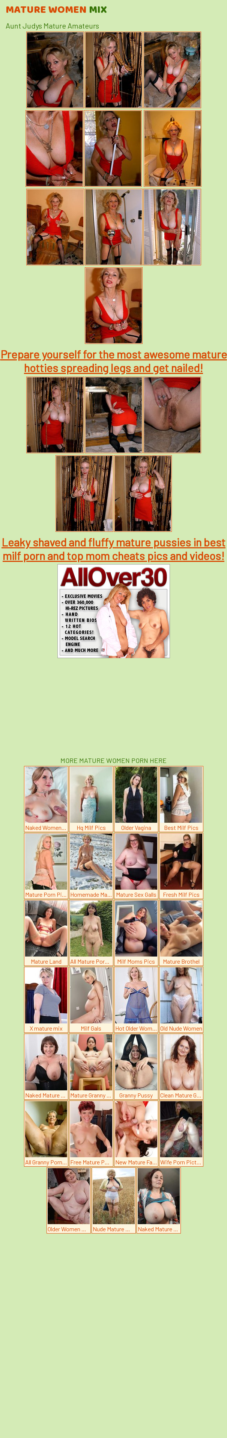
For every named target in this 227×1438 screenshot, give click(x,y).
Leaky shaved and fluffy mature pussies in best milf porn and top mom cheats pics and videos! (113, 548)
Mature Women (56, 10)
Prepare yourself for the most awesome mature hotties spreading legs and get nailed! (113, 360)
